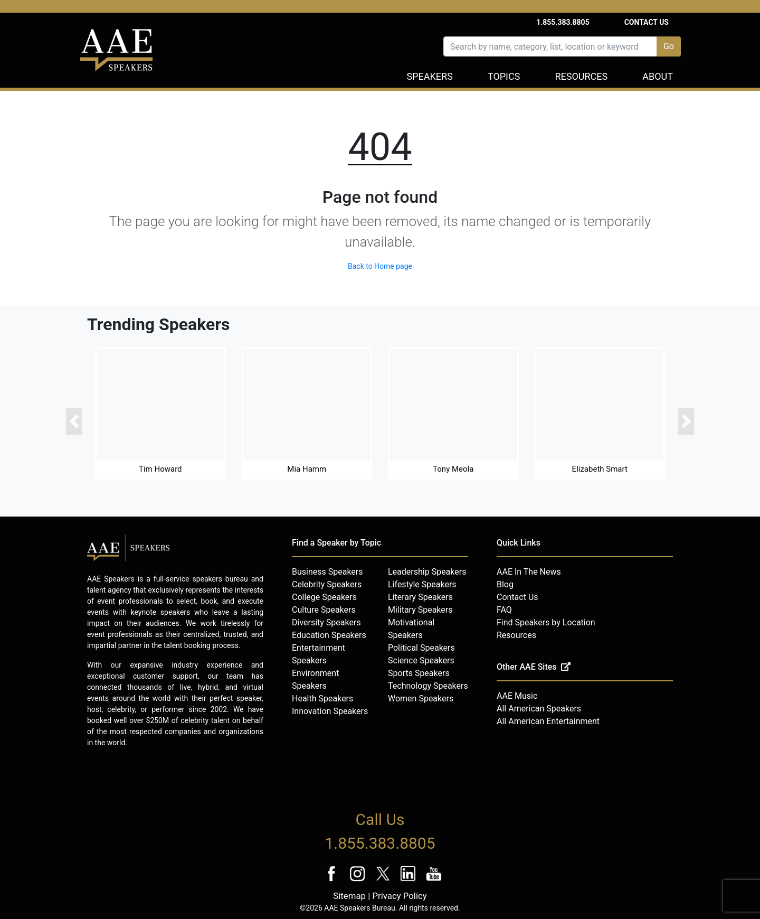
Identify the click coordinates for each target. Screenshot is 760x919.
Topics (504, 76)
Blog (505, 584)
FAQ (504, 610)
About (657, 76)
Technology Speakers (428, 686)
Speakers (430, 76)
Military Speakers (420, 610)
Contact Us (646, 22)
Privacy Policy (399, 895)
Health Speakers (322, 698)
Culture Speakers (324, 610)
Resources (581, 76)
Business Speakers (327, 572)
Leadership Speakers (427, 572)
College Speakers (324, 597)
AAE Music (517, 696)
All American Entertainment (548, 721)
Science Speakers (421, 660)
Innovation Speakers (330, 711)
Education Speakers (329, 635)
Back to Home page (380, 266)
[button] (74, 421)
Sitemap (349, 895)
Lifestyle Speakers (422, 584)
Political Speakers (421, 648)
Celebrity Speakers (327, 584)
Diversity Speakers (326, 622)
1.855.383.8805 (563, 22)
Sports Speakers (419, 673)
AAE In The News (529, 572)
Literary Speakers (420, 597)
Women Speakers (420, 698)
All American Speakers (539, 709)
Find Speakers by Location (546, 622)
